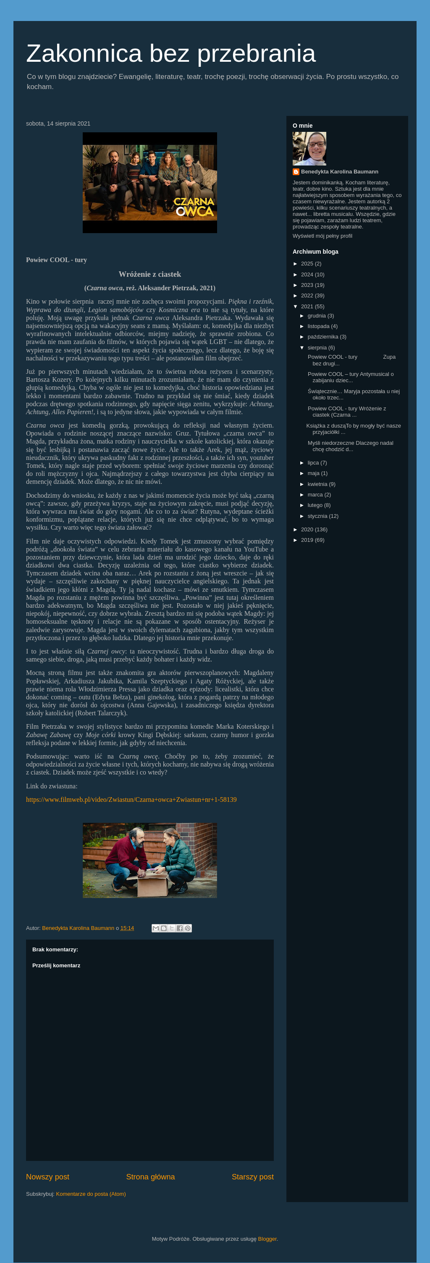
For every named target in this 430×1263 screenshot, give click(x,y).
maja (314, 473)
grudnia (318, 315)
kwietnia (318, 484)
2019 (308, 540)
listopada (319, 326)
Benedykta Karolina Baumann (339, 171)
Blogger (267, 1239)
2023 (308, 285)
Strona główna (150, 1177)
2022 (308, 295)
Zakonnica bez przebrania (171, 53)
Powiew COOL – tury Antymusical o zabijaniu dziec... (349, 377)
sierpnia (318, 347)
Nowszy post (47, 1177)
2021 (308, 306)
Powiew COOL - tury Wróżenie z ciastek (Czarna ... (346, 411)
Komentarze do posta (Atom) (91, 1194)
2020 (308, 529)
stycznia (318, 516)
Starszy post (253, 1177)
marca (316, 494)
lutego (316, 505)
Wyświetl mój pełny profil (322, 236)
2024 (308, 274)
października (324, 336)
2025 (308, 263)
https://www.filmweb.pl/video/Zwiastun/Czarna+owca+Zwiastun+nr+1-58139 (131, 799)
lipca (314, 463)
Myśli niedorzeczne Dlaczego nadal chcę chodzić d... (349, 446)
